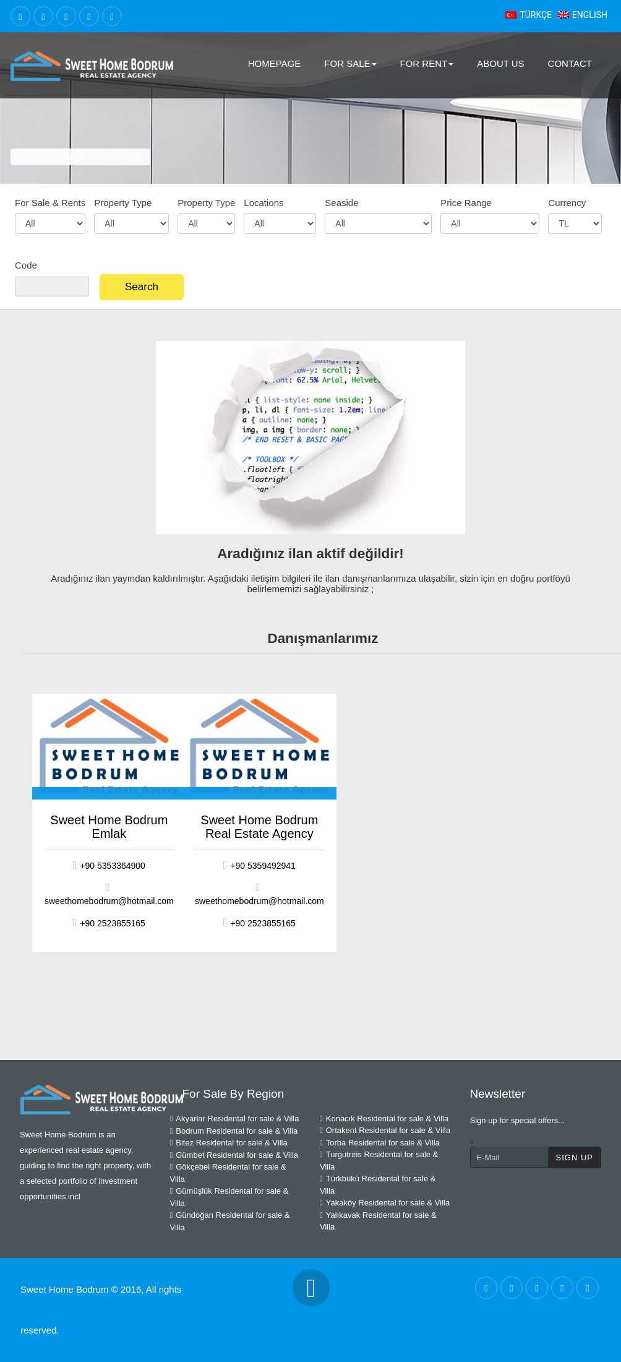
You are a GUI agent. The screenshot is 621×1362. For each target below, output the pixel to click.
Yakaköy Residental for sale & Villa (385, 1202)
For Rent (427, 63)
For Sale (350, 63)
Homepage (274, 63)
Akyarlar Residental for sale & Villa (234, 1118)
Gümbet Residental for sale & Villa (234, 1155)
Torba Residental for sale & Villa (380, 1142)
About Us (500, 63)
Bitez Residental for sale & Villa (229, 1142)
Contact (570, 63)
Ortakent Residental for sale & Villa (385, 1130)
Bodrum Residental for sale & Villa (234, 1131)
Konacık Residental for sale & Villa (384, 1118)
